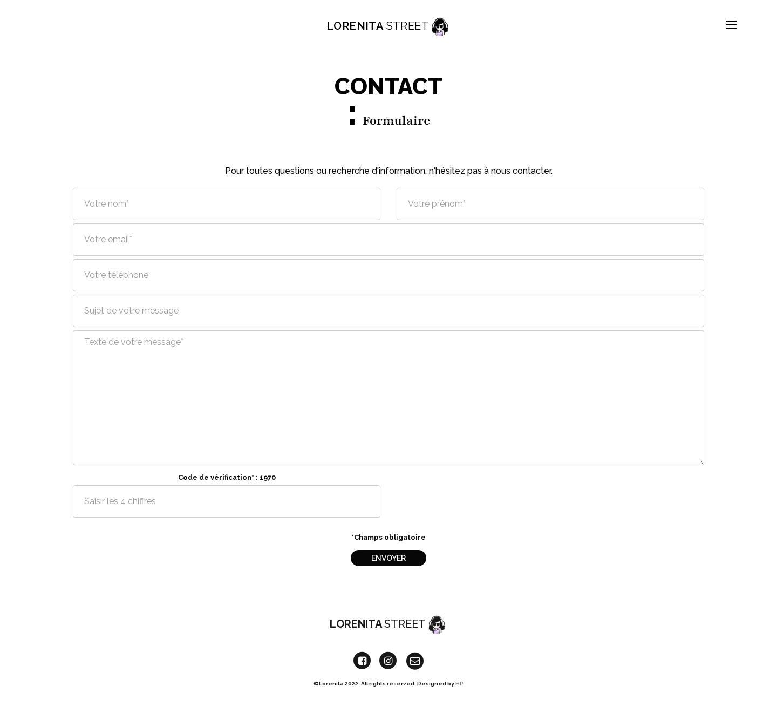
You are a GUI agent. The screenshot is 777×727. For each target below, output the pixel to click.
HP (459, 689)
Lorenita (388, 24)
